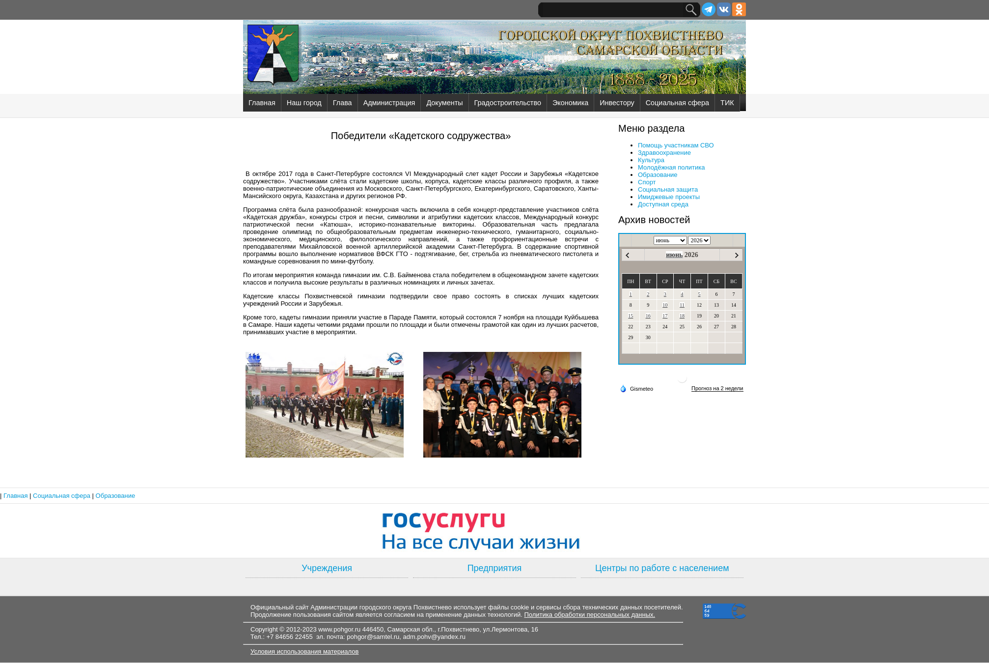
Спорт (647, 182)
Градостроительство (507, 103)
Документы (444, 103)
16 (648, 315)
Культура (651, 160)
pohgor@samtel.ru (373, 636)
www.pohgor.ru (339, 629)
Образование (658, 174)
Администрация (389, 103)
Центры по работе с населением (662, 568)
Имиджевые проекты (669, 197)
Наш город (304, 103)
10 (664, 305)
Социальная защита (668, 189)
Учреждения (327, 568)
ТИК (727, 103)
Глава (342, 103)
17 (664, 315)
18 (682, 315)
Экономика (570, 103)
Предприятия (494, 568)
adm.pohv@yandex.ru (434, 636)
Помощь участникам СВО (676, 145)
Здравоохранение (664, 152)
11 (682, 305)
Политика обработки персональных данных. (589, 614)
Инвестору (617, 103)
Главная (261, 103)
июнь (674, 255)
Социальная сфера (677, 103)
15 (630, 315)
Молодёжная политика (671, 167)
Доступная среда (663, 204)
